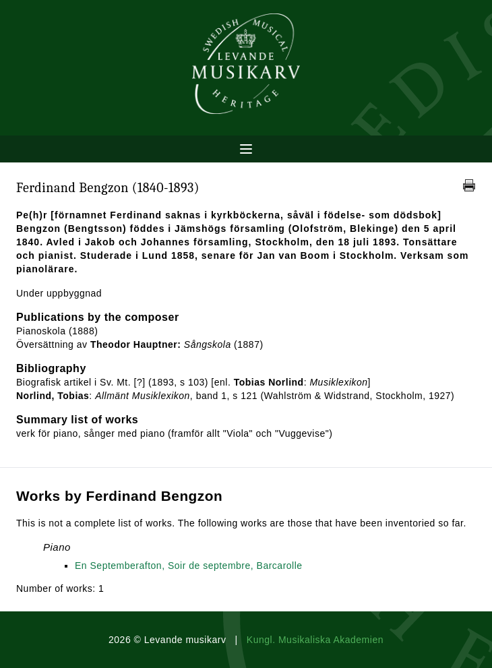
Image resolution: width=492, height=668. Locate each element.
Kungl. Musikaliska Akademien (315, 639)
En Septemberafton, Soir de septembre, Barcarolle (189, 565)
